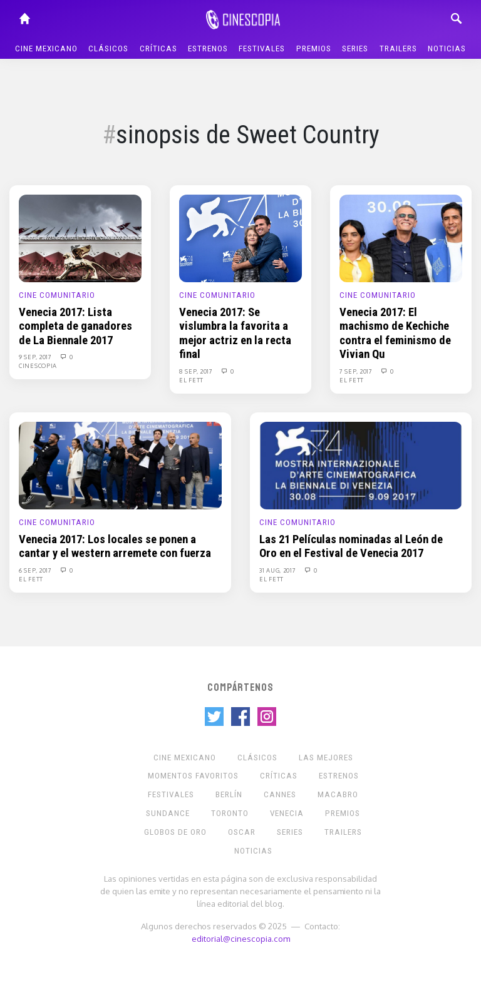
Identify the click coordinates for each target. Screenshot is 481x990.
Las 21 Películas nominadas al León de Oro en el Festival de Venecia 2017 (351, 546)
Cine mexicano (46, 48)
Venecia (287, 813)
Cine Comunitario (57, 295)
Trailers (398, 48)
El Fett (191, 380)
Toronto (230, 813)
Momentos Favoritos (193, 775)
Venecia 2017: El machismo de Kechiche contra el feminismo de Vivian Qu (395, 333)
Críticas (158, 48)
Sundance (168, 813)
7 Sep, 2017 (356, 371)
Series (355, 48)
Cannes (280, 794)
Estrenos (208, 48)
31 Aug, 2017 (278, 570)
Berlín (228, 794)
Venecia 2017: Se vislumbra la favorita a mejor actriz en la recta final (235, 333)
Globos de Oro (175, 832)
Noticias (447, 48)
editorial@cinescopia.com (241, 938)
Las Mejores (326, 757)
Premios (313, 48)
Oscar (242, 832)
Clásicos (108, 48)
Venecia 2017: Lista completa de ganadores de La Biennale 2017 (75, 326)
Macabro (338, 794)
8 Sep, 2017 (196, 371)
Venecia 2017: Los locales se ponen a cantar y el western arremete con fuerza (115, 546)
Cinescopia (38, 365)
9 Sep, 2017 (36, 356)
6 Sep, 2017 (36, 570)
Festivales (262, 48)
